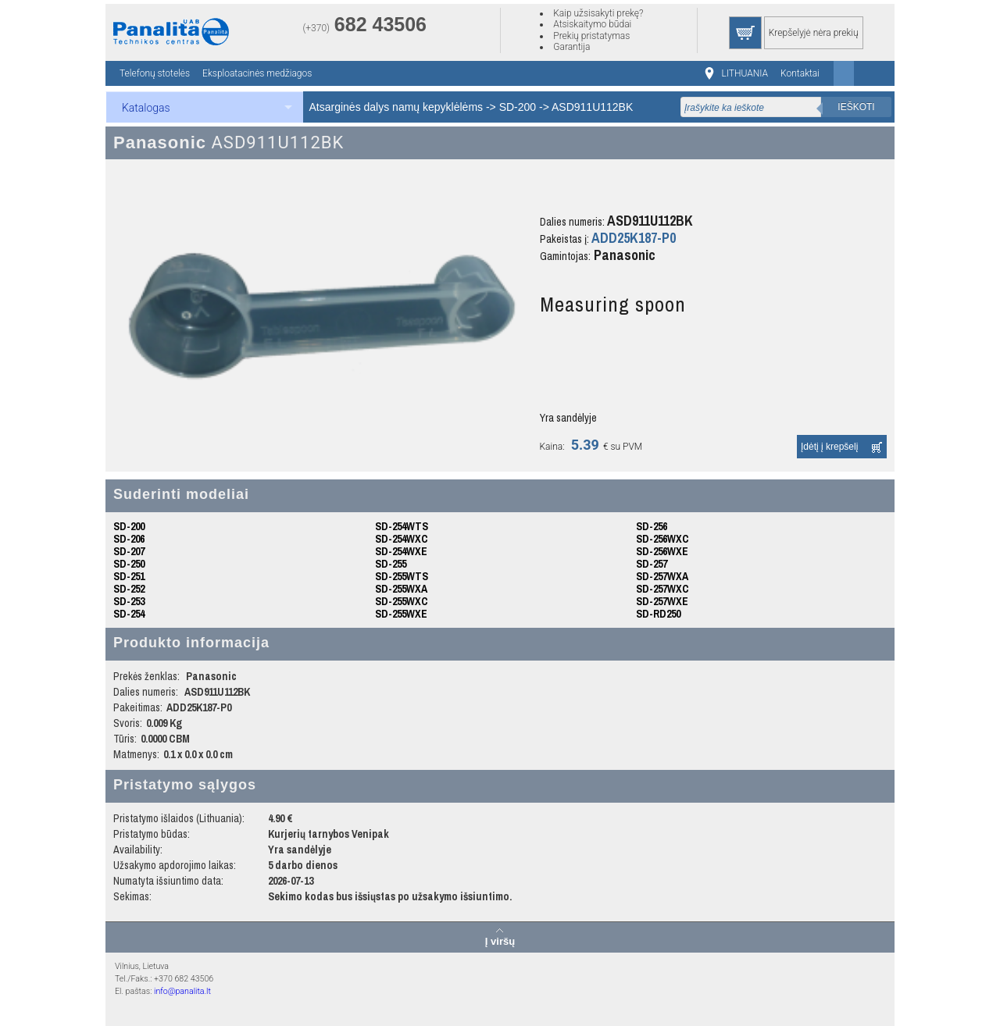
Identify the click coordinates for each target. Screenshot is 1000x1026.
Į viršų (500, 940)
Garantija (571, 46)
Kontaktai (800, 73)
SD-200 (517, 107)
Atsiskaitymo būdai (592, 24)
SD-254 (129, 614)
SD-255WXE (401, 614)
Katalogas (146, 108)
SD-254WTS (401, 526)
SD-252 (129, 589)
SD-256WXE (662, 551)
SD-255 (390, 564)
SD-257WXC (662, 589)
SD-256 (651, 526)
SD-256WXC (662, 539)
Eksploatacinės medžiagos (257, 73)
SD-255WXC (401, 601)
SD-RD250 (658, 614)
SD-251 (129, 576)
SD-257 (651, 564)
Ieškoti (856, 107)
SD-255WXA (401, 589)
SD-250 (129, 564)
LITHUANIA (745, 73)
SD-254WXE (401, 551)
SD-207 (129, 551)
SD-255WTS (401, 576)
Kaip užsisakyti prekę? (598, 13)
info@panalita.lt (182, 991)
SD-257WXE (662, 601)
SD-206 (129, 539)
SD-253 (129, 601)
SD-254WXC (401, 539)
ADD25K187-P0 (633, 238)
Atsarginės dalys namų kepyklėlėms (396, 107)
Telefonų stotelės (155, 73)
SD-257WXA (662, 576)
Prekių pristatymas (591, 35)
